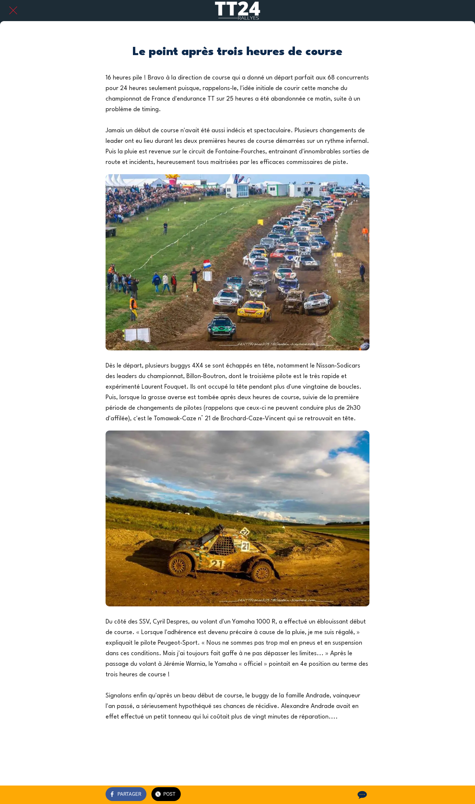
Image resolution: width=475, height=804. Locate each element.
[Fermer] (13, 11)
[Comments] (361, 795)
